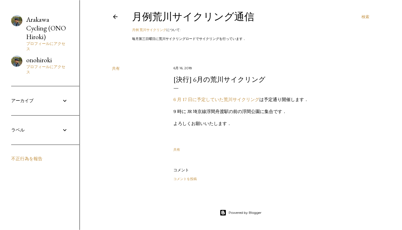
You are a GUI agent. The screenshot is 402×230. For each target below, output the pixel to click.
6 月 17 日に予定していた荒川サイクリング (216, 99)
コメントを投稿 (185, 179)
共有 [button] (116, 68)
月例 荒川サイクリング (149, 30)
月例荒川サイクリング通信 (193, 16)
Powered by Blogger (241, 212)
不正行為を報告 (26, 158)
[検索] (365, 16)
